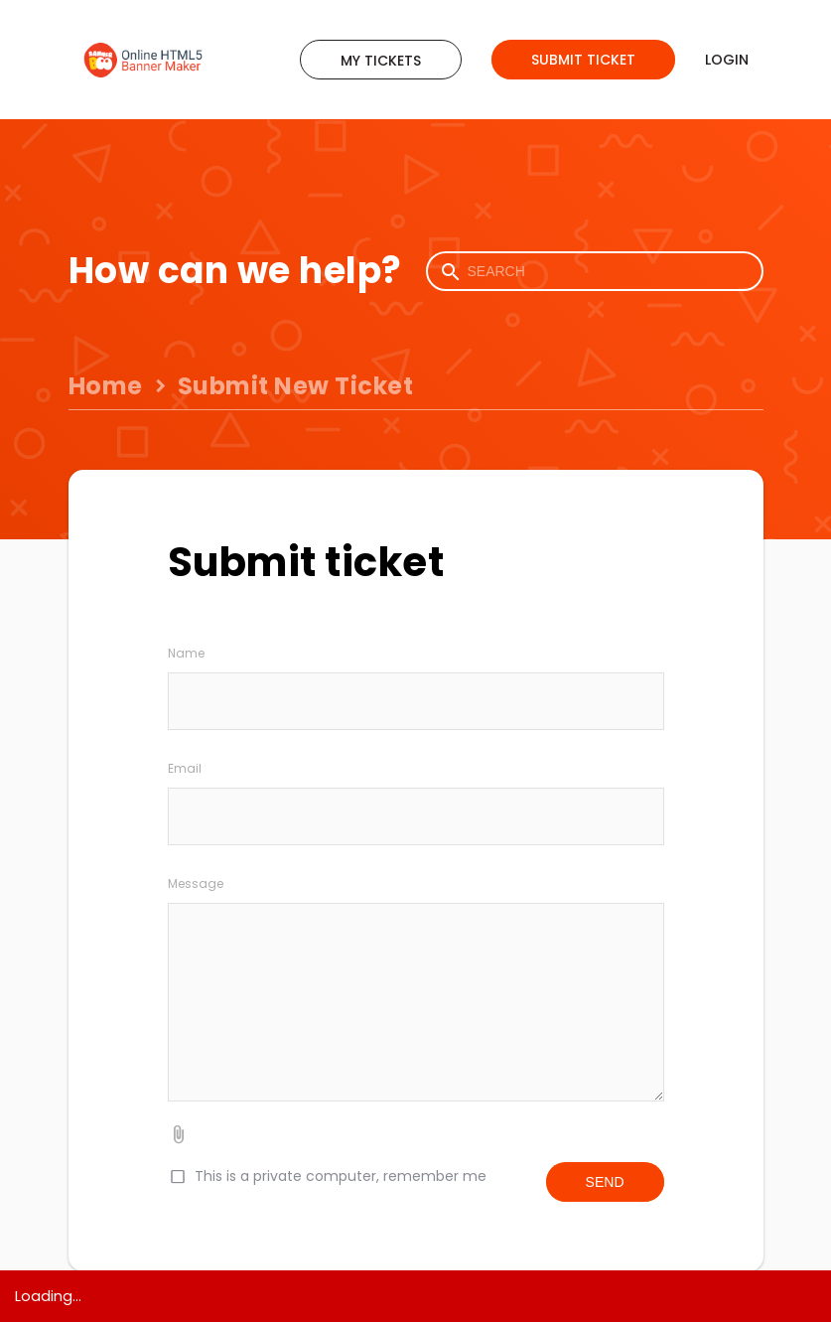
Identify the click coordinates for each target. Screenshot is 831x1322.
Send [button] (605, 1182)
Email (185, 768)
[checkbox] (177, 1177)
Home (106, 385)
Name (186, 653)
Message (195, 883)
